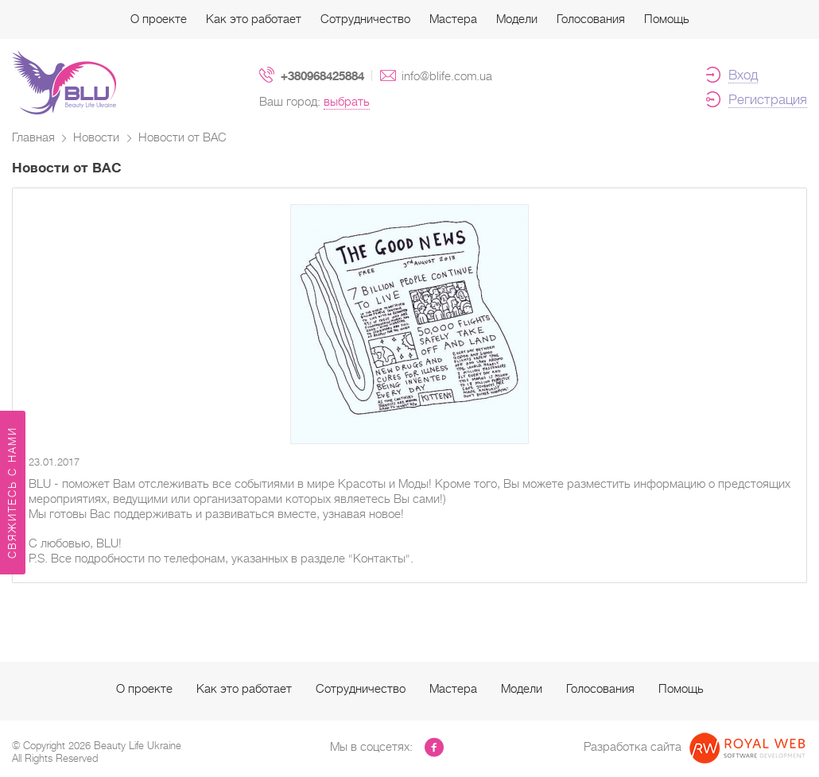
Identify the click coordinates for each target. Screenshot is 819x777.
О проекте (158, 19)
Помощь (666, 19)
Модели (517, 19)
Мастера (453, 19)
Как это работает (253, 19)
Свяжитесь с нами (12, 493)
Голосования (591, 19)
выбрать (347, 102)
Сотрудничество (365, 19)
